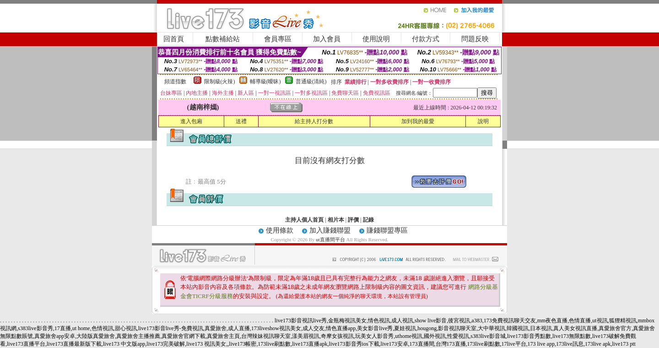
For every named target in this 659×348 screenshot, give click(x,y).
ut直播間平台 (330, 239)
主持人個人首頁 (304, 220)
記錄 (368, 220)
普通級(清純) (311, 81)
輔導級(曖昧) (265, 81)
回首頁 (173, 39)
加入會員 (326, 39)
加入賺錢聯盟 (330, 230)
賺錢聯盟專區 (387, 230)
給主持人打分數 (314, 121)
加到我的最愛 (417, 121)
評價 (353, 220)
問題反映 (475, 39)
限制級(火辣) (219, 81)
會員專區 (278, 39)
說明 (483, 121)
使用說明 (376, 39)
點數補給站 (222, 39)
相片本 (336, 220)
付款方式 (425, 39)
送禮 (241, 121)
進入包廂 (191, 121)
